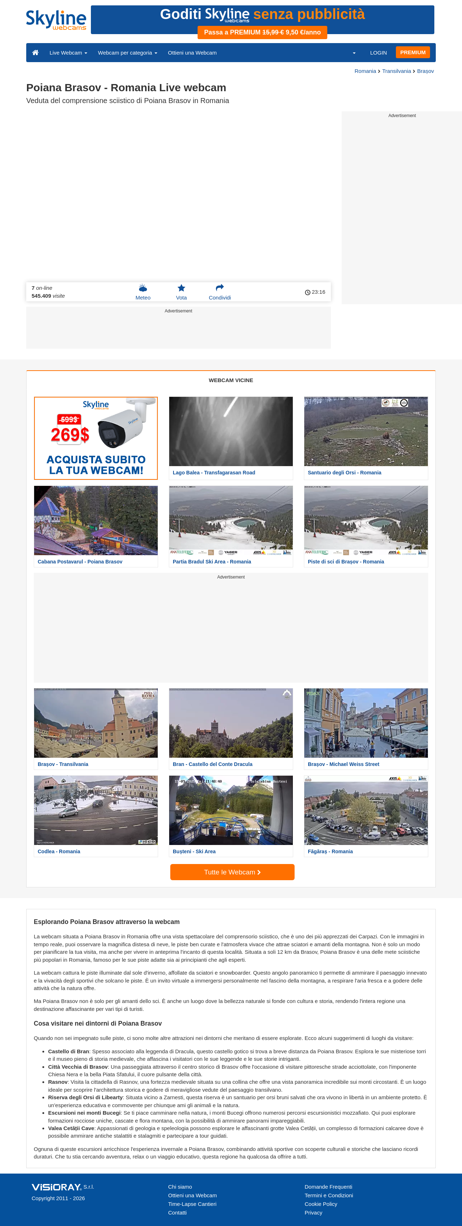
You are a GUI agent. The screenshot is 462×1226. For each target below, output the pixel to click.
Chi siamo (180, 1187)
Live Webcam (68, 53)
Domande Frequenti (328, 1187)
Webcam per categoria (127, 53)
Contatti (177, 1212)
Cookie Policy (321, 1204)
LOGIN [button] (378, 53)
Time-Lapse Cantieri (192, 1204)
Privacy (313, 1212)
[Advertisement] (178, 332)
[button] (349, 52)
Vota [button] (181, 292)
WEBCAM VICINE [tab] (231, 380)
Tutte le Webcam (232, 872)
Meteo (143, 292)
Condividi (220, 292)
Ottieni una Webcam (192, 53)
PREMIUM (413, 52)
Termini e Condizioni (329, 1195)
